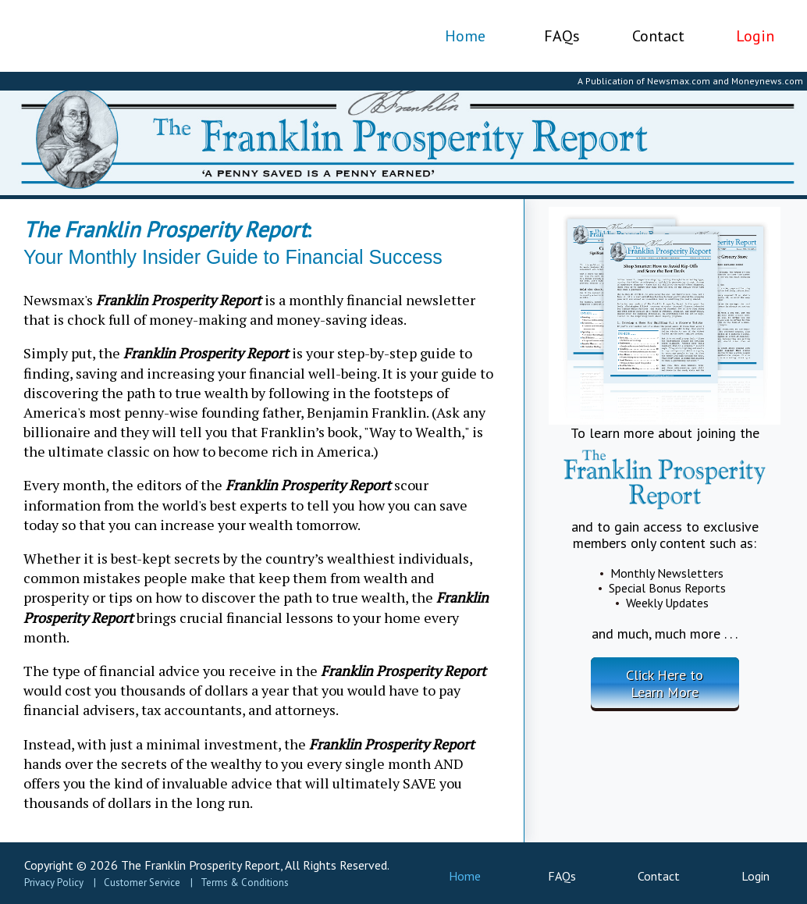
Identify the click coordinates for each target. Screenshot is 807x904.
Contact (658, 36)
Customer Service (142, 882)
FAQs (562, 36)
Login (755, 36)
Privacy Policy (54, 882)
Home (465, 36)
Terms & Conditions (245, 882)
